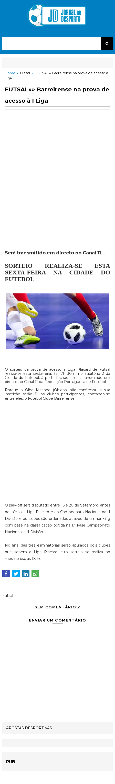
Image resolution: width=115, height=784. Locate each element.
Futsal (25, 73)
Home (10, 73)
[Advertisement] (57, 185)
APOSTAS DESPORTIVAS (29, 728)
